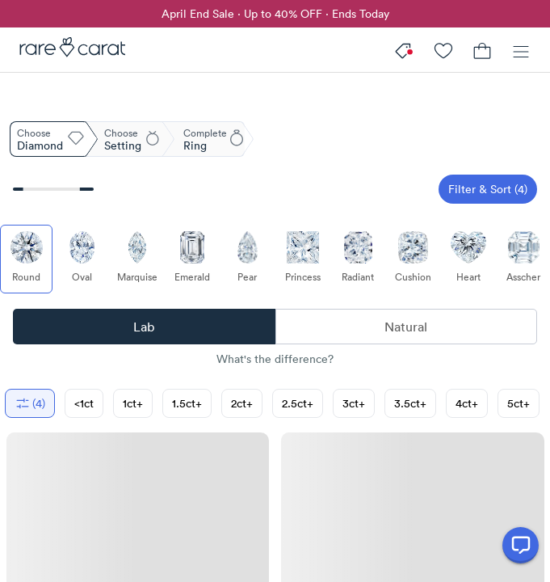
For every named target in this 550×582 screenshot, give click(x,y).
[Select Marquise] (137, 259)
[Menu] (521, 50)
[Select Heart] (468, 259)
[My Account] (443, 50)
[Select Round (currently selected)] (26, 259)
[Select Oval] (81, 259)
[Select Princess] (302, 259)
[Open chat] (520, 545)
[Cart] (482, 50)
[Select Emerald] (192, 259)
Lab (143, 326)
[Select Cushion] (413, 259)
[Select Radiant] (357, 259)
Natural (405, 326)
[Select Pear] (247, 259)
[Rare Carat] (67, 49)
